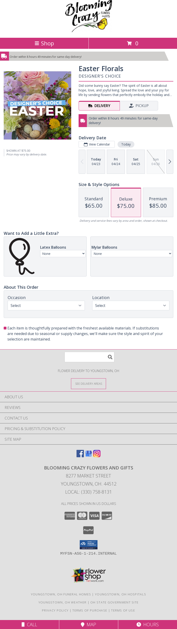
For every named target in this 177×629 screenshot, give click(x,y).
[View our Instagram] (96, 455)
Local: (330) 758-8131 (88, 492)
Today (126, 144)
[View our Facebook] (80, 455)
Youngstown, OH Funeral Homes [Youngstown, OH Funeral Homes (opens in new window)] (61, 594)
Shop (44, 43)
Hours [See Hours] (147, 624)
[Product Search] (89, 357)
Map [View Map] (88, 624)
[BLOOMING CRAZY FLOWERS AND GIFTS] (88, 31)
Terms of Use (123, 610)
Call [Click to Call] (29, 624)
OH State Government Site (114, 602)
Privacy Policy (55, 610)
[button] (88, 544)
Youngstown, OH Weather (62, 602)
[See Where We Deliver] (88, 383)
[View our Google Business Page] (88, 455)
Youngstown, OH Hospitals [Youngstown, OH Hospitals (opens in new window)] (120, 594)
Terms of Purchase (89, 610)
